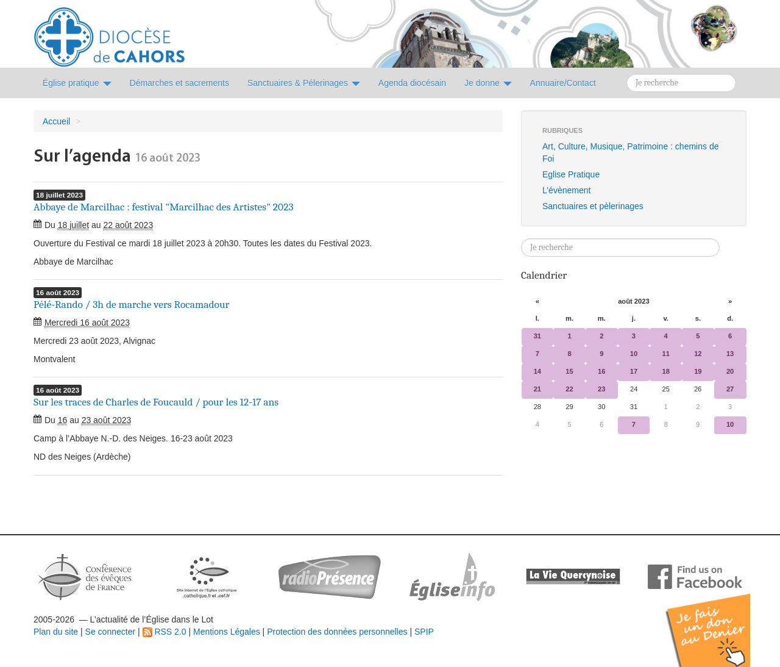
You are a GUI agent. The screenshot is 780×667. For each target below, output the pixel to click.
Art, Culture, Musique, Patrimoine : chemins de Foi (630, 152)
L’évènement (566, 190)
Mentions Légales (226, 632)
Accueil (56, 121)
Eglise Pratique (571, 174)
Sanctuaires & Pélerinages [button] (303, 83)
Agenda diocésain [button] (412, 83)
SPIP (424, 632)
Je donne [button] (488, 83)
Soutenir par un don (719, 621)
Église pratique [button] (77, 83)
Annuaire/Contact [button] (563, 83)
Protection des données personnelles (337, 632)
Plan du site (56, 632)
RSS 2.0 (164, 632)
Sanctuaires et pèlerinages (593, 206)
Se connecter (110, 632)
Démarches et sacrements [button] (179, 83)
